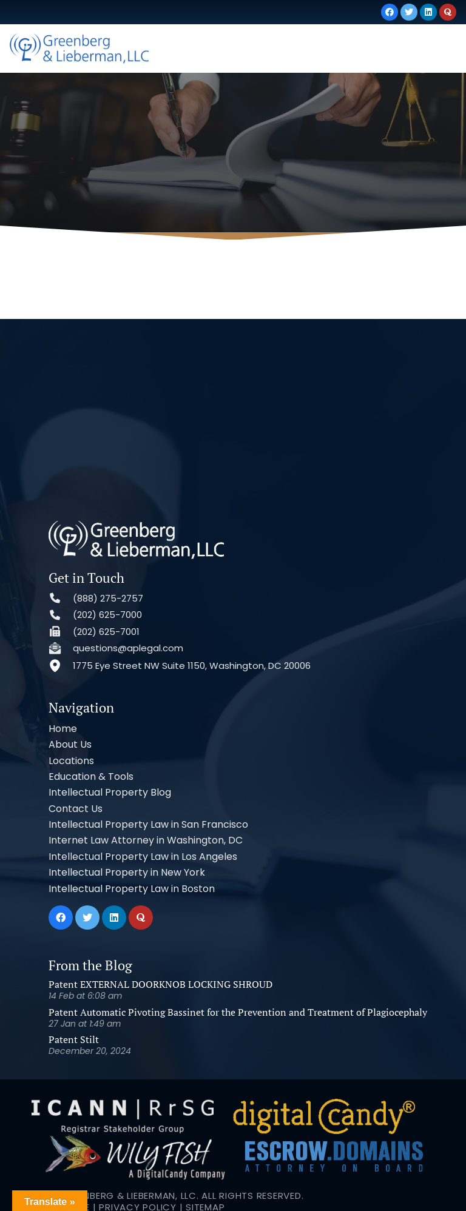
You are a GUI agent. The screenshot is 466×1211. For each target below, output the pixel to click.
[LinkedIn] (428, 12)
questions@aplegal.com (128, 648)
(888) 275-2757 (108, 598)
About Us (70, 744)
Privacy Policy (138, 1156)
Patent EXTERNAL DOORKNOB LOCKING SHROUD (160, 984)
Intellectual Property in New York (127, 872)
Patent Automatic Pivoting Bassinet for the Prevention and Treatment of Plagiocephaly (238, 1012)
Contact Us (76, 809)
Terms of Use (57, 1156)
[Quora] (447, 12)
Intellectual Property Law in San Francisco (148, 824)
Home (63, 729)
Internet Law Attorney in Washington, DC (146, 840)
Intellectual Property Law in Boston (132, 889)
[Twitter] (408, 12)
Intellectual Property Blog (110, 792)
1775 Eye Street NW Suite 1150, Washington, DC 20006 (192, 665)
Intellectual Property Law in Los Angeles (143, 857)
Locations (71, 761)
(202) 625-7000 (107, 614)
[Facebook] (389, 12)
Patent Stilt (74, 1039)
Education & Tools (91, 776)
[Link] (79, 48)
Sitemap (205, 1156)
